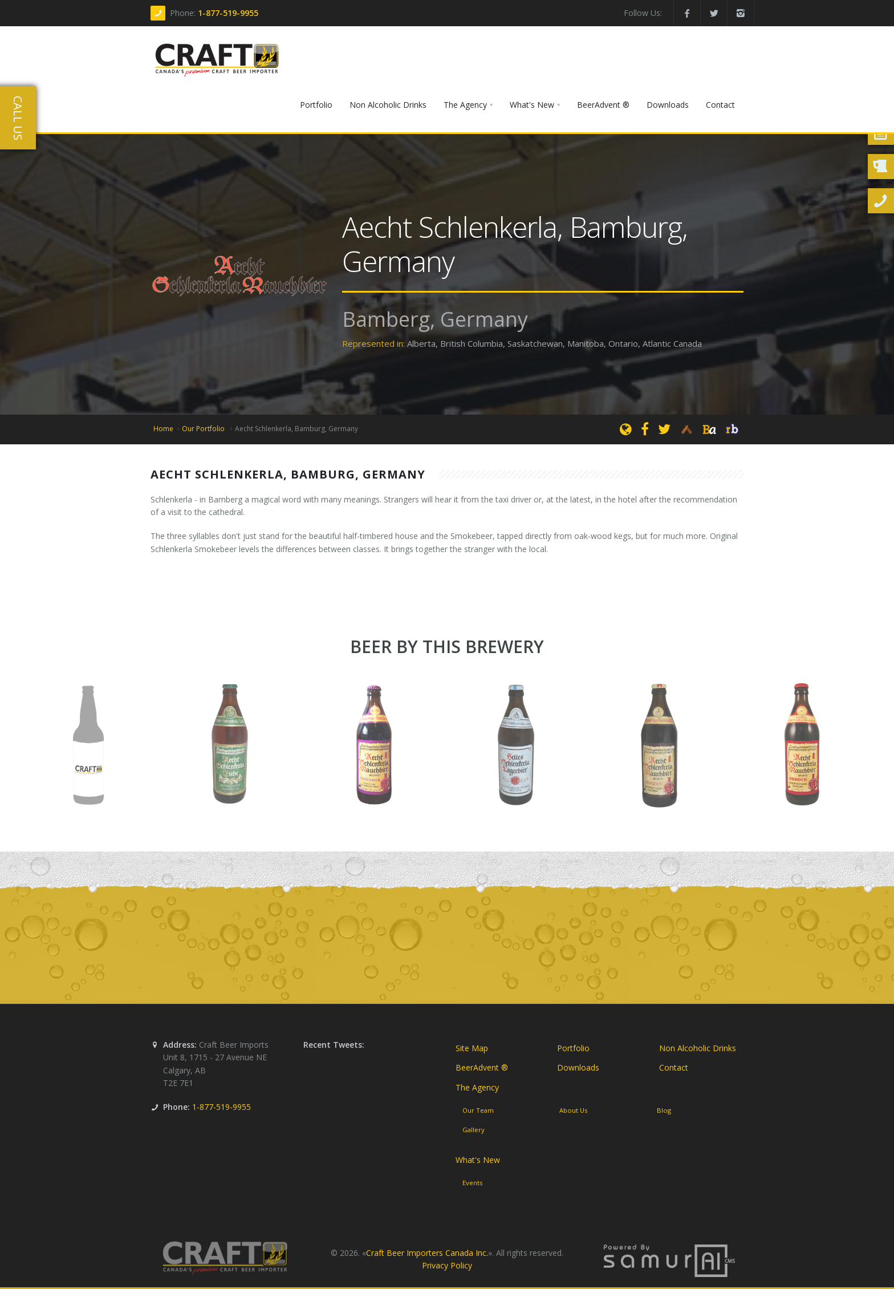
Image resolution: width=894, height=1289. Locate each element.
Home (163, 428)
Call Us (18, 118)
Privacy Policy (447, 1265)
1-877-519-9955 (228, 12)
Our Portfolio (204, 428)
